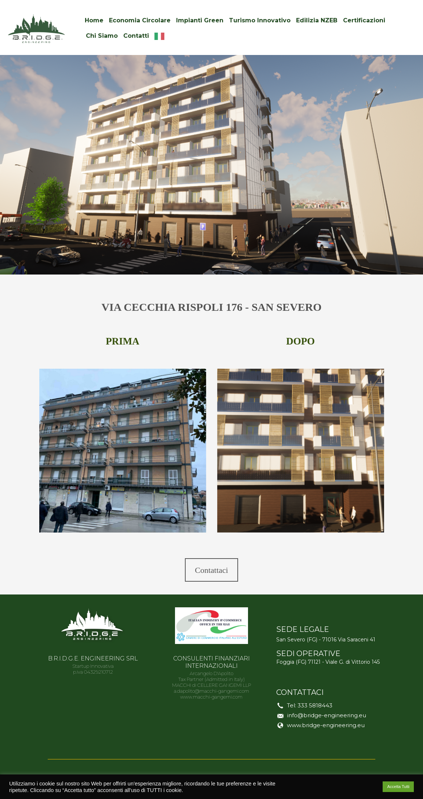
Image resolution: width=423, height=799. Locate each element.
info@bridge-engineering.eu (326, 715)
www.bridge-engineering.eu (326, 725)
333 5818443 (315, 705)
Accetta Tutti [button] (398, 786)
